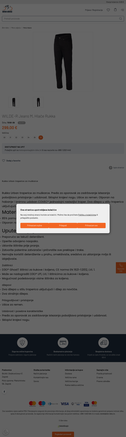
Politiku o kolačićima (87, 214)
